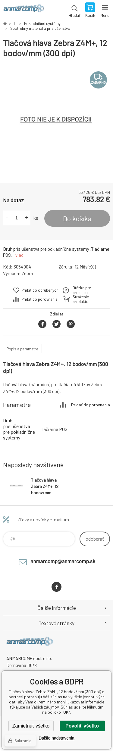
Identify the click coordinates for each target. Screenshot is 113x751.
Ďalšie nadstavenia (56, 738)
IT (15, 23)
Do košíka (77, 218)
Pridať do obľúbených (39, 290)
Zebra (27, 273)
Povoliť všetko (82, 725)
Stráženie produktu (81, 299)
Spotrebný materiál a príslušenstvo (40, 28)
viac (19, 255)
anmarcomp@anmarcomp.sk (62, 561)
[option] (56, 120)
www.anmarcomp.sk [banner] (23, 10)
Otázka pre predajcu (82, 290)
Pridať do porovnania (39, 299)
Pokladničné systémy (42, 23)
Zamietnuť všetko (30, 725)
